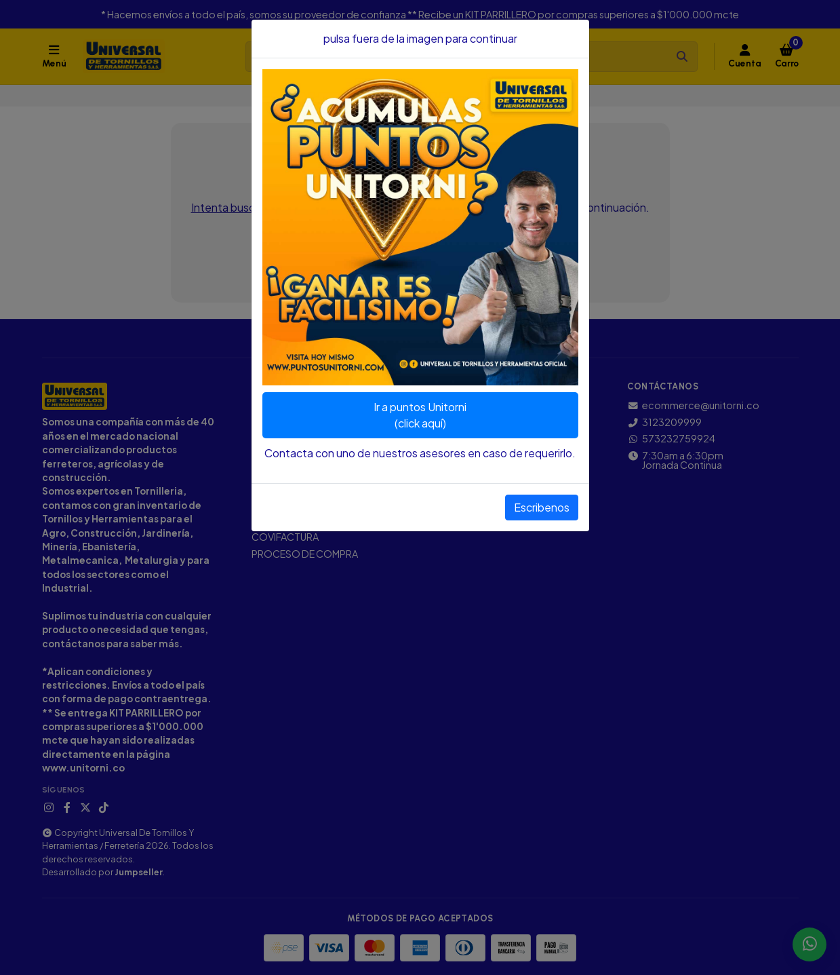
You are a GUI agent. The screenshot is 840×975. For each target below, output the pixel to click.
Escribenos (541, 507)
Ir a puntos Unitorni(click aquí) (420, 415)
